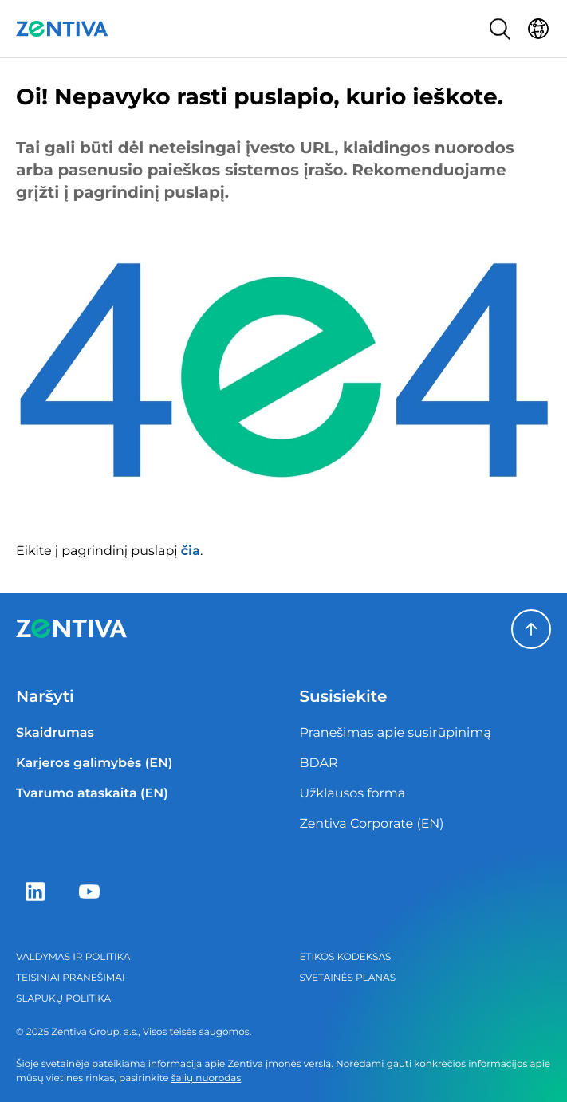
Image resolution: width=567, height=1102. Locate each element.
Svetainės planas (348, 978)
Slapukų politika (63, 999)
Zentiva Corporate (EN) (372, 824)
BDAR (319, 763)
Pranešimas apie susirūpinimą (395, 733)
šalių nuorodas (206, 1078)
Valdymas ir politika (73, 957)
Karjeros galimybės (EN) (94, 763)
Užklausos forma (353, 793)
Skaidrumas (55, 733)
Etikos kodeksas (346, 957)
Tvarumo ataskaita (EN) (92, 793)
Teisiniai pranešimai (70, 978)
